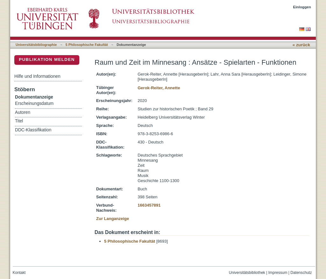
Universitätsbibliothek (247, 272)
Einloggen (302, 7)
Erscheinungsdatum (34, 103)
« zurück (301, 44)
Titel (19, 121)
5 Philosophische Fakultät (87, 45)
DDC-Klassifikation (33, 130)
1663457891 (149, 205)
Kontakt (19, 272)
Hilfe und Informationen (37, 76)
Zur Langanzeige (112, 218)
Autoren (22, 112)
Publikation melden (47, 59)
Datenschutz (301, 272)
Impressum (277, 272)
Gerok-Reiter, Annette (159, 87)
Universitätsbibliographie (36, 45)
